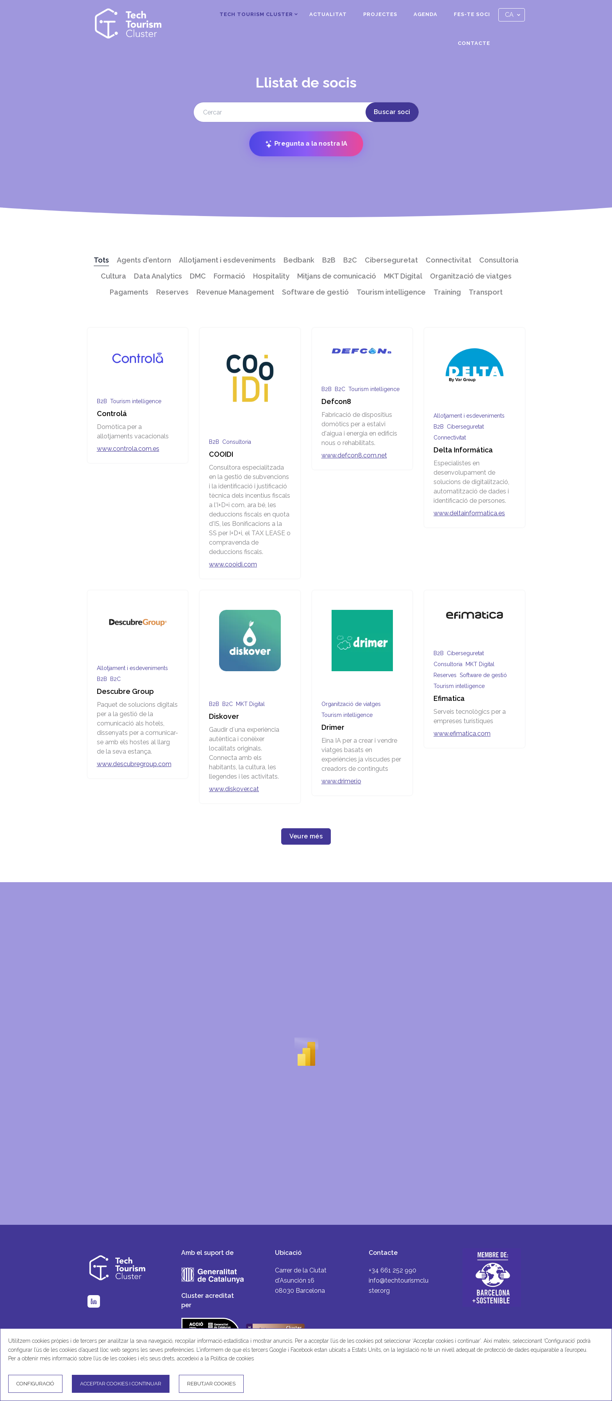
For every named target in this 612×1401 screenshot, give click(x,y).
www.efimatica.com (462, 733)
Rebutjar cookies (211, 1384)
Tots (101, 260)
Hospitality (271, 276)
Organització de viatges (471, 276)
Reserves (172, 292)
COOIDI (221, 454)
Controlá (112, 413)
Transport (486, 292)
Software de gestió (315, 292)
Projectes (380, 14)
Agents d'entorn (144, 260)
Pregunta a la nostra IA (306, 144)
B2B (328, 260)
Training (447, 292)
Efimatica (449, 698)
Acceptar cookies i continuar (120, 1384)
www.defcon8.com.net (354, 455)
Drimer (332, 727)
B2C (350, 260)
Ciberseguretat (391, 260)
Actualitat (328, 14)
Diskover (224, 716)
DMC (198, 276)
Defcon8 (336, 401)
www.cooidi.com (233, 564)
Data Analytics (158, 276)
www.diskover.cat (234, 789)
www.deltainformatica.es (469, 513)
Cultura (113, 276)
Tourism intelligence (391, 292)
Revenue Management (235, 292)
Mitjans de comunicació (336, 276)
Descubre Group (125, 691)
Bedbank (299, 260)
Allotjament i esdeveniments (227, 260)
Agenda (425, 14)
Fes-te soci (472, 14)
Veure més (306, 836)
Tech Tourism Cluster (256, 14)
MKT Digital (403, 276)
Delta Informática (463, 450)
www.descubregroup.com (134, 764)
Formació (229, 276)
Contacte (474, 43)
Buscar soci (392, 112)
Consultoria (499, 260)
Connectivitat (448, 260)
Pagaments (129, 292)
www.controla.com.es (128, 448)
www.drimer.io (341, 781)
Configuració (35, 1384)
